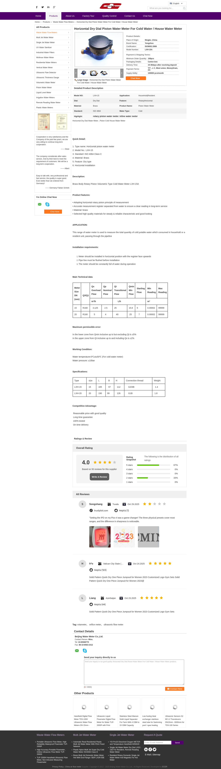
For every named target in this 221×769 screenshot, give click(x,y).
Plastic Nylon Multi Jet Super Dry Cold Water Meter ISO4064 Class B (88, 751)
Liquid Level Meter (43, 92)
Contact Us (129, 16)
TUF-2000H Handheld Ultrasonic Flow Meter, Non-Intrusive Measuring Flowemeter (52, 760)
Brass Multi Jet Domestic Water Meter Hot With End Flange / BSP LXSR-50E (89, 756)
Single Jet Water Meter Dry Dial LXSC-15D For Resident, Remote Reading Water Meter (125, 749)
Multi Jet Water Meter (45, 37)
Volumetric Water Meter (45, 82)
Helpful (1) (124, 510)
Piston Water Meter (44, 87)
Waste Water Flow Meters (63, 22)
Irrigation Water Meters (45, 98)
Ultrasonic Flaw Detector (46, 72)
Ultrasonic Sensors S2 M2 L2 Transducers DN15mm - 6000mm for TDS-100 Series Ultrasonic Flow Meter (174, 722)
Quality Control (109, 16)
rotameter (81, 624)
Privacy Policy (58, 767)
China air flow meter (73, 767)
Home (38, 16)
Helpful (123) (100, 570)
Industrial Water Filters (45, 52)
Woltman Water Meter (45, 57)
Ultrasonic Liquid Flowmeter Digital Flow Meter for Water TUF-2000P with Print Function (106, 722)
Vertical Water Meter (44, 67)
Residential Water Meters (46, 62)
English (177, 3)
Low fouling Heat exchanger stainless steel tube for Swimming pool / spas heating (152, 720)
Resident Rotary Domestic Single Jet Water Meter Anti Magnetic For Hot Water (124, 757)
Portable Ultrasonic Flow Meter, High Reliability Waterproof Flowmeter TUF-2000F (52, 744)
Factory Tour (88, 16)
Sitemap (156, 754)
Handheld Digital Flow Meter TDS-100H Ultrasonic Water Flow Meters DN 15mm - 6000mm (83, 722)
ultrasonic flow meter (113, 624)
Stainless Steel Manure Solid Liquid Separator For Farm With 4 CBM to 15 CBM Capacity (129, 720)
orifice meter (95, 624)
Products (53, 16)
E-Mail (148, 754)
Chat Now (147, 16)
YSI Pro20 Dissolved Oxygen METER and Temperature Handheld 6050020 (125, 743)
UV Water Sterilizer (44, 47)
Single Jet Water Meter (45, 42)
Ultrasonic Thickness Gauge (47, 77)
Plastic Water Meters (44, 108)
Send (177, 743)
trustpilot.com (101, 510)
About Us (70, 16)
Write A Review (99, 477)
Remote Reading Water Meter (48, 103)
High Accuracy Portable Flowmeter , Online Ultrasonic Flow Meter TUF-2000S (51, 752)
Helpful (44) (100, 604)
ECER (164, 767)
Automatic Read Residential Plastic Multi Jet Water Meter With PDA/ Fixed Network (89, 744)
